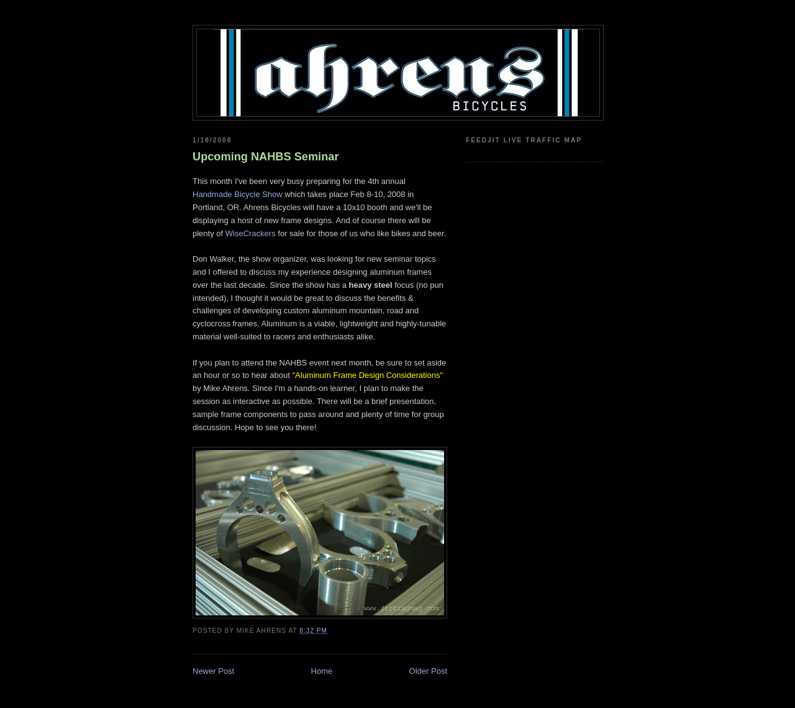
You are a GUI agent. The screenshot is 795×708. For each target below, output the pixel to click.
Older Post (428, 671)
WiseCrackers (250, 233)
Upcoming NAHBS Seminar (265, 156)
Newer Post (213, 671)
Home (322, 671)
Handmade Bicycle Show (238, 194)
